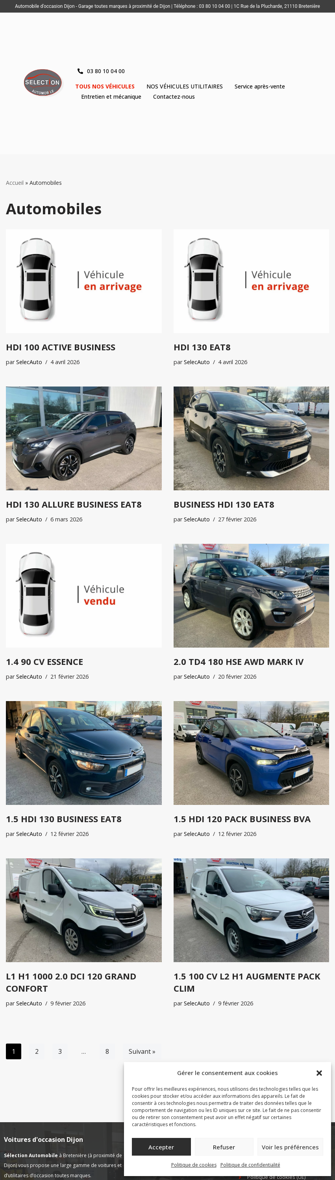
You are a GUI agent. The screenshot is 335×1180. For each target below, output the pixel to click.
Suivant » (142, 1051)
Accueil (15, 182)
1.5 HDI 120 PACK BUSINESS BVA (242, 819)
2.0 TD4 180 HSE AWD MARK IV (239, 661)
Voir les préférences (290, 1147)
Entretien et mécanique (111, 96)
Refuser (224, 1147)
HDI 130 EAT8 (202, 347)
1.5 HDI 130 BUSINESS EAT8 (64, 819)
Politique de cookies (194, 1165)
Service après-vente (260, 86)
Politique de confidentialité (250, 1165)
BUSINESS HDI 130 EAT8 (224, 504)
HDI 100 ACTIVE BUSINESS (60, 347)
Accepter (161, 1147)
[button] (319, 1073)
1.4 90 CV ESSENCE (44, 661)
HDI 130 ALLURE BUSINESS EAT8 (74, 504)
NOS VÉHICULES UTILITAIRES (184, 86)
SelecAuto (29, 362)
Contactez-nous (174, 96)
